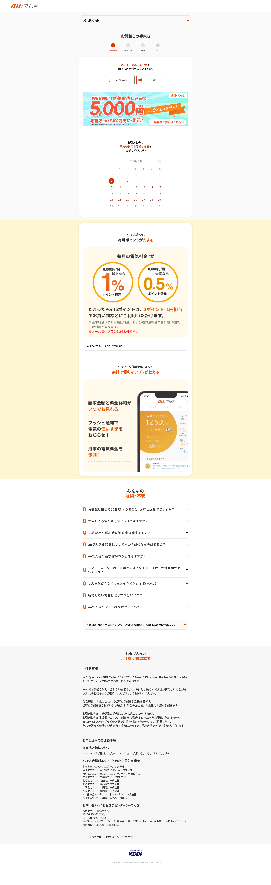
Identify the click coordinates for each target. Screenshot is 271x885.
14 (151, 187)
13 (143, 187)
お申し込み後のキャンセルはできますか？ (118, 521)
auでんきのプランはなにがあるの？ (113, 607)
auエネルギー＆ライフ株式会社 (119, 837)
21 (151, 193)
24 (119, 200)
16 (111, 193)
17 (119, 193)
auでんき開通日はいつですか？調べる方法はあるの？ (126, 544)
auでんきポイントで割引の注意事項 (136, 345)
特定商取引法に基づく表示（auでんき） (103, 824)
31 (119, 206)
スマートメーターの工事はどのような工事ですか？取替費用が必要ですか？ (134, 570)
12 (135, 187)
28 (151, 200)
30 (111, 206)
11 (127, 187)
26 (135, 200)
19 (135, 193)
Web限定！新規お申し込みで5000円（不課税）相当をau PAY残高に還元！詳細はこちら (136, 624)
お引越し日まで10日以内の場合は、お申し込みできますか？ (131, 509)
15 (159, 187)
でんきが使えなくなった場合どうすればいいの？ (122, 583)
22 (159, 193)
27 (143, 200)
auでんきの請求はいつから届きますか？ (117, 556)
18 (127, 193)
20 (143, 193)
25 (127, 200)
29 (159, 200)
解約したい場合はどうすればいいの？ (115, 595)
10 (119, 187)
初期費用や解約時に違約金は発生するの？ (119, 532)
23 (111, 200)
